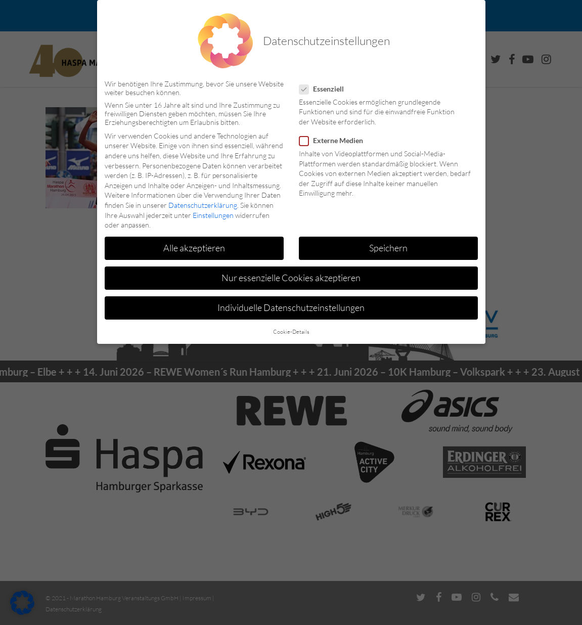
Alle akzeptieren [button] (194, 247)
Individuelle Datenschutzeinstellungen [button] (291, 307)
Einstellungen (213, 215)
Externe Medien (335, 140)
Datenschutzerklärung (202, 205)
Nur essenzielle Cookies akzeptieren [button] (291, 277)
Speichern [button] (388, 247)
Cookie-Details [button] (291, 331)
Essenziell (325, 88)
